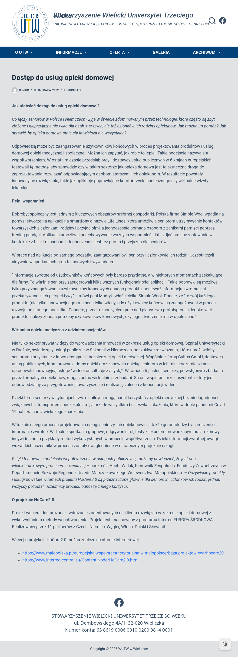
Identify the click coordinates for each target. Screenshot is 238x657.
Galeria (161, 52)
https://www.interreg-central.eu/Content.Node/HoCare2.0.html (80, 560)
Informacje (72, 52)
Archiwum (207, 52)
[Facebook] (222, 20)
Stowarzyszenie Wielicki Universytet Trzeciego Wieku (123, 15)
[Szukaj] (212, 20)
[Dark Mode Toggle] (225, 644)
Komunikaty (73, 90)
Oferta (120, 52)
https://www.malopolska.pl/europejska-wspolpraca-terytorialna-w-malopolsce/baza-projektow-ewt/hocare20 (123, 553)
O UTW (24, 52)
